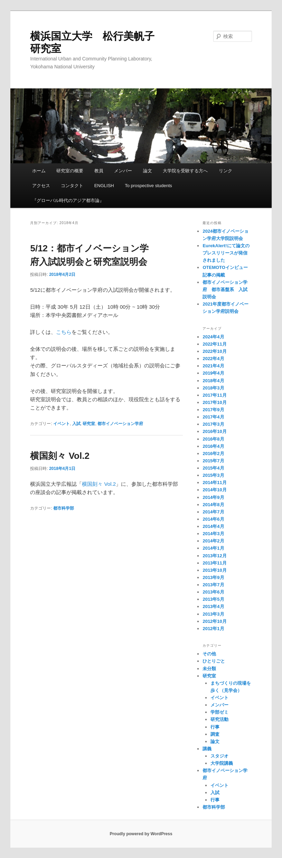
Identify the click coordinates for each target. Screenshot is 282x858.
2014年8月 (213, 504)
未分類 (209, 668)
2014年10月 (214, 489)
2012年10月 (214, 621)
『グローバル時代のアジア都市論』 (68, 200)
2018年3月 (213, 388)
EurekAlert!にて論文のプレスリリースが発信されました (226, 253)
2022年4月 (213, 358)
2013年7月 (213, 584)
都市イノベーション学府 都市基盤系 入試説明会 (225, 289)
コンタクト (72, 185)
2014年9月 (213, 497)
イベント (61, 423)
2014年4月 (213, 526)
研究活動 (219, 719)
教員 (98, 170)
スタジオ (219, 756)
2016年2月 (213, 453)
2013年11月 (214, 563)
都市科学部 (63, 508)
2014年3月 (213, 533)
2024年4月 (213, 336)
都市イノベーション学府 (120, 423)
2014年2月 (213, 540)
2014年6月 (213, 519)
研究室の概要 (69, 170)
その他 (209, 653)
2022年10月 (214, 351)
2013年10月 (214, 570)
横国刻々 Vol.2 (59, 456)
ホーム (39, 170)
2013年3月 (213, 614)
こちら (64, 332)
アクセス (41, 185)
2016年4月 (213, 446)
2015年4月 (213, 468)
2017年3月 (213, 424)
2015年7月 (213, 460)
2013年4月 (213, 606)
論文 (147, 170)
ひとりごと (214, 661)
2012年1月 (213, 628)
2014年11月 (214, 482)
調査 (214, 734)
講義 (207, 748)
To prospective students (148, 185)
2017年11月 (214, 395)
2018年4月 (213, 380)
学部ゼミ (219, 712)
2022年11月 (214, 344)
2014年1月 (213, 548)
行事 (214, 727)
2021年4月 (213, 365)
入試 (76, 423)
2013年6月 (213, 592)
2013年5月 (213, 599)
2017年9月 (213, 409)
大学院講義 (221, 763)
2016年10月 (214, 431)
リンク (225, 170)
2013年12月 (214, 555)
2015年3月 (213, 475)
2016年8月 (213, 439)
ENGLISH (104, 185)
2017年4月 (213, 417)
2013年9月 (213, 577)
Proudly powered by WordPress (141, 833)
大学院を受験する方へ (185, 170)
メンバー (123, 170)
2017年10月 (214, 402)
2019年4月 (213, 373)
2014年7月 (213, 511)
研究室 (89, 423)
